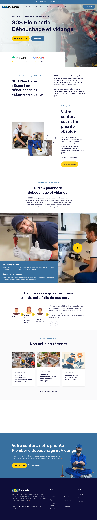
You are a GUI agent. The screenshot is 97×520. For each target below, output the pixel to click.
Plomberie (31, 6)
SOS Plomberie (23, 507)
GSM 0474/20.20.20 (55, 2)
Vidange (61, 6)
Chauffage (52, 6)
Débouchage (42, 6)
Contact (70, 6)
